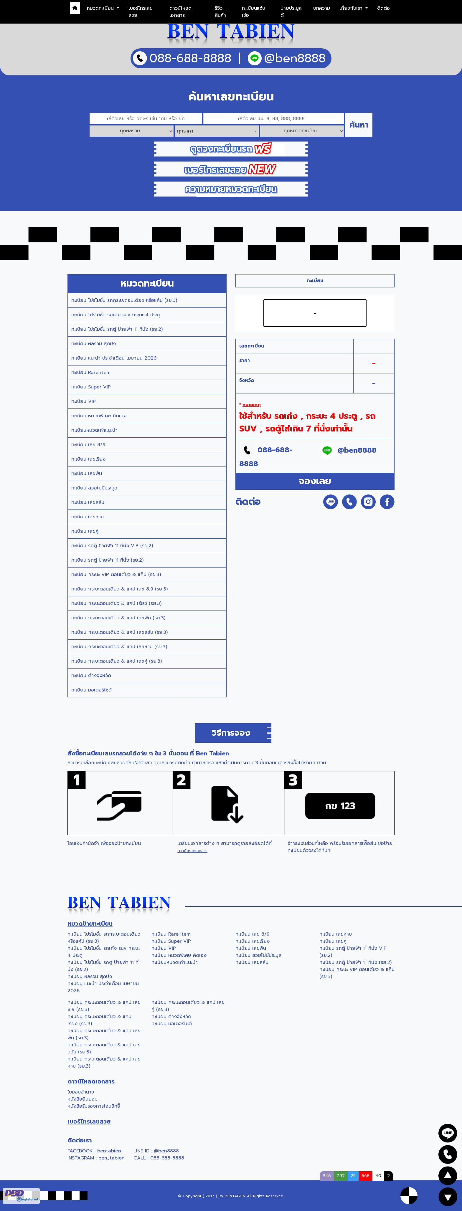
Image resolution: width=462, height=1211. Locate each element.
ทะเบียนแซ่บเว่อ (253, 12)
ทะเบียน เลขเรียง (88, 459)
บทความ (321, 8)
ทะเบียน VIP (83, 401)
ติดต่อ (383, 8)
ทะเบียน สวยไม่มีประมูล (94, 488)
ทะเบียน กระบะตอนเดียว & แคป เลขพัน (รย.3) (118, 617)
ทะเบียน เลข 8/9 (88, 444)
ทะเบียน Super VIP (91, 387)
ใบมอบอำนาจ (80, 1092)
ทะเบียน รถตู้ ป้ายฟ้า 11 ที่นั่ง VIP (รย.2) (112, 545)
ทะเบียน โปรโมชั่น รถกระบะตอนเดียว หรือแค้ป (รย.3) (124, 300)
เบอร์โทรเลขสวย (140, 12)
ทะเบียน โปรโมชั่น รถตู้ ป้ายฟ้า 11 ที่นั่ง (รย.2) (117, 329)
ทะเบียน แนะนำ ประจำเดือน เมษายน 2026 (113, 358)
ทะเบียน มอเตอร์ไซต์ (91, 690)
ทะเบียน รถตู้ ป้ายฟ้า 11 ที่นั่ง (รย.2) (107, 560)
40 (378, 1175)
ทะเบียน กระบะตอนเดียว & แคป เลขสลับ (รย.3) (119, 632)
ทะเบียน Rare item (90, 372)
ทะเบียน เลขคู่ (84, 531)
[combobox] (217, 131)
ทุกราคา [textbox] (185, 131)
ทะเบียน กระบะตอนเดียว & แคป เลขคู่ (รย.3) (116, 661)
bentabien (109, 1150)
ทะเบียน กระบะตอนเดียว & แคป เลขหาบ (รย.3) (119, 646)
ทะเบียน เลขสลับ (87, 502)
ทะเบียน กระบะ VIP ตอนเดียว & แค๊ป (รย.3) (116, 574)
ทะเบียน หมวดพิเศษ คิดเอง (98, 415)
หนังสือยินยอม (82, 1099)
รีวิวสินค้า (220, 12)
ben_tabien (111, 1158)
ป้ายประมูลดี (291, 12)
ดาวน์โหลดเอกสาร (180, 12)
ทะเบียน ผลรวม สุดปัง (93, 343)
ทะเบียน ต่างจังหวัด (91, 675)
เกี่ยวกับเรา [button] (351, 8)
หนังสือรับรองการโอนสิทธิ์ (93, 1106)
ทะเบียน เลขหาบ (87, 516)
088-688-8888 (167, 1158)
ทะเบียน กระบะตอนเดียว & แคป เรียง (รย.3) (116, 603)
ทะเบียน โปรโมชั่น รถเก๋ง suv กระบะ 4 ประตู (115, 314)
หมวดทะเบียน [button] (101, 8)
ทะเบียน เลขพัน (86, 473)
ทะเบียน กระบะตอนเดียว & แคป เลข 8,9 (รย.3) (119, 589)
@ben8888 (166, 1150)
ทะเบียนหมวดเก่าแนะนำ (94, 430)
